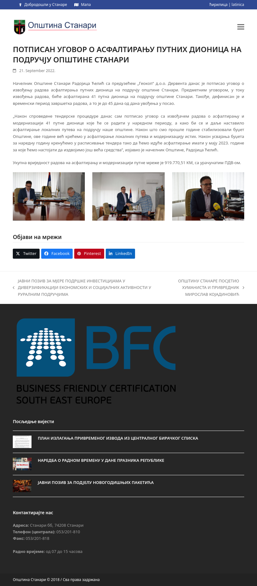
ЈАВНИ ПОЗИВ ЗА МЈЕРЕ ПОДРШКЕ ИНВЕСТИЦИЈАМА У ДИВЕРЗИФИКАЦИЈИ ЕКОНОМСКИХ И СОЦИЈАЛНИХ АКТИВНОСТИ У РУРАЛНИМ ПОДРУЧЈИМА (82, 288)
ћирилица (219, 4)
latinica (238, 4)
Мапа (86, 4)
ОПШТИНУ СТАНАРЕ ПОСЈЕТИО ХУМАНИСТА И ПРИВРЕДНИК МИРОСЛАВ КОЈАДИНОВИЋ (202, 288)
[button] (240, 26)
